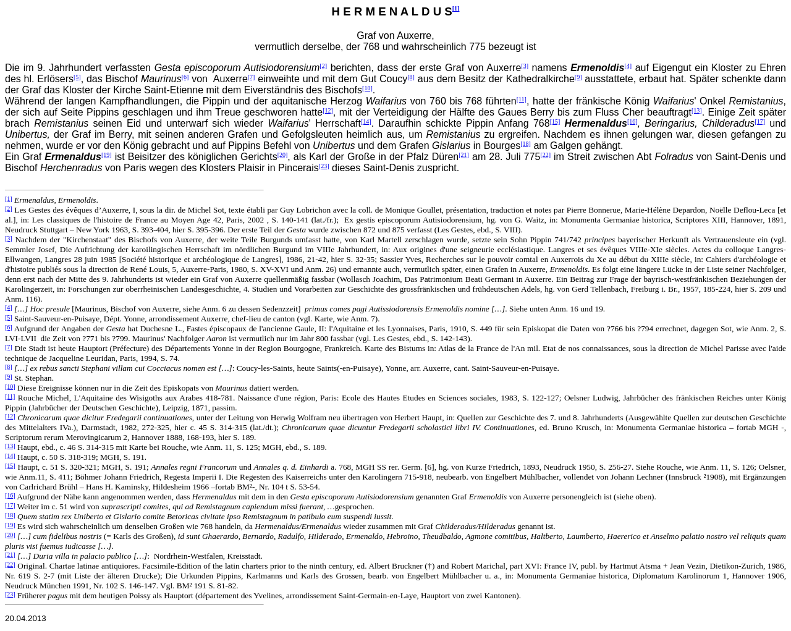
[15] (555, 121)
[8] (411, 77)
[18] (525, 143)
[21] (464, 154)
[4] (628, 65)
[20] (282, 154)
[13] (697, 110)
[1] (456, 8)
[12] (328, 110)
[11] (522, 99)
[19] (106, 154)
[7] (251, 77)
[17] (760, 121)
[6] (185, 77)
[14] (366, 121)
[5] (77, 77)
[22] (545, 154)
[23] (324, 166)
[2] (323, 65)
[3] (524, 65)
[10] (367, 88)
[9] (578, 77)
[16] (632, 121)
